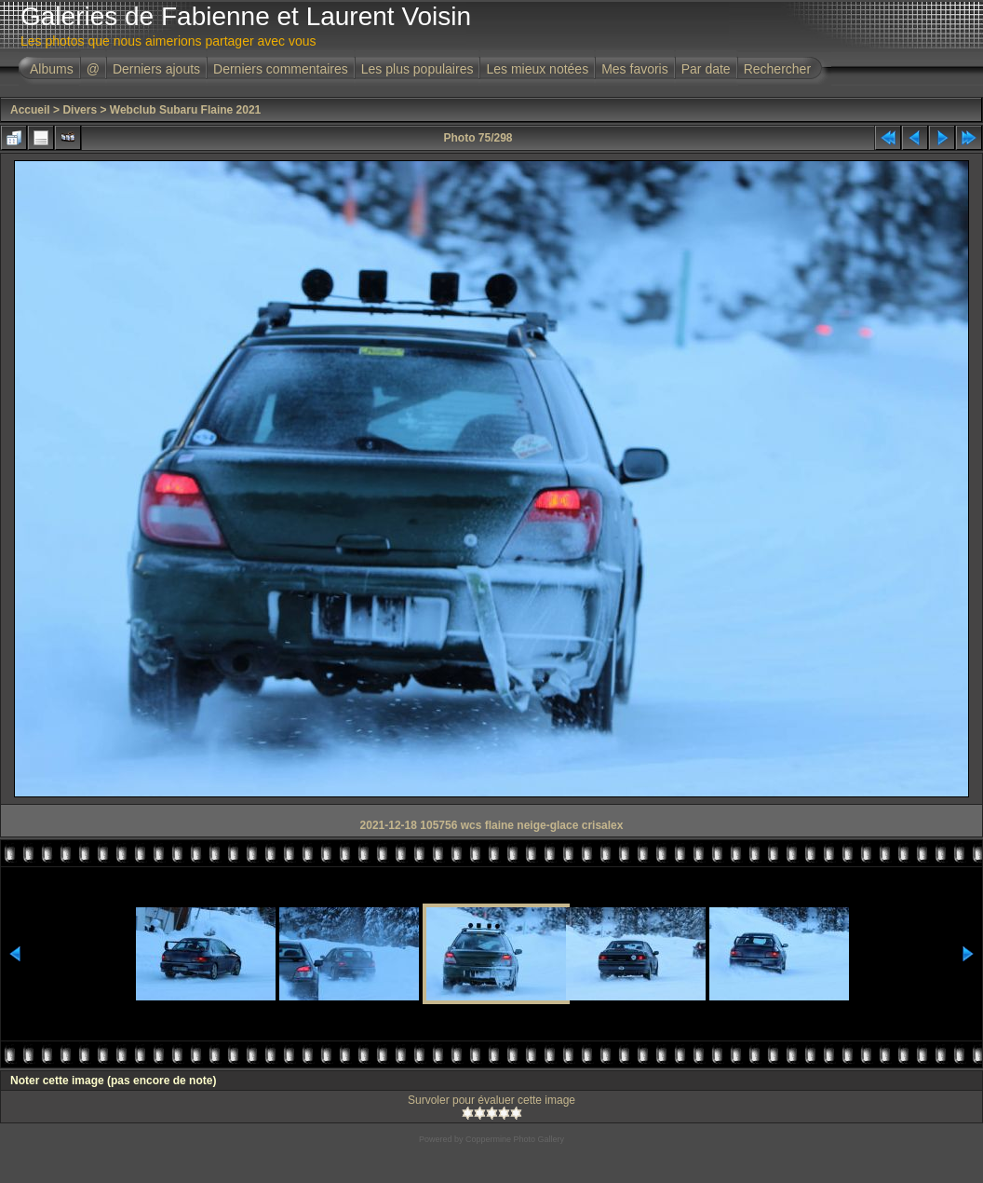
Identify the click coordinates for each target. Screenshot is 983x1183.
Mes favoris (634, 68)
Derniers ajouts (156, 68)
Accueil (30, 109)
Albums (52, 68)
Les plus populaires (417, 68)
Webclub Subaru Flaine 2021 (186, 109)
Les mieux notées (537, 68)
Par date (706, 68)
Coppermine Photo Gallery (514, 1139)
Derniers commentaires (280, 68)
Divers (79, 109)
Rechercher (777, 68)
